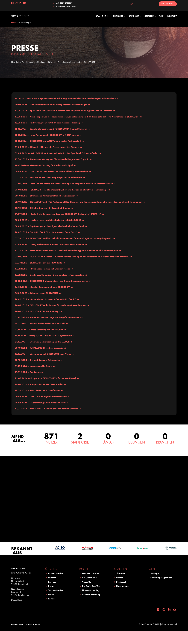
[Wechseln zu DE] (131, 4)
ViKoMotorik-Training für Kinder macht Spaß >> (45, 165)
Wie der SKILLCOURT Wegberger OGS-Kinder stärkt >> (50, 177)
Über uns (133, 16)
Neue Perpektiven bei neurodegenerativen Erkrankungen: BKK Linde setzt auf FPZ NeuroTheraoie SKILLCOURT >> (79, 116)
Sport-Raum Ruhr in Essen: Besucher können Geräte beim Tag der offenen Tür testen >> (65, 110)
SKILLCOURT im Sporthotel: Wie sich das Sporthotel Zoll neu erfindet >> (58, 153)
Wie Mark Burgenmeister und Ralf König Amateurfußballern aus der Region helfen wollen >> (66, 98)
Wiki (161, 16)
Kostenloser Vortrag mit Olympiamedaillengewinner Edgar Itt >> (53, 159)
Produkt (118, 16)
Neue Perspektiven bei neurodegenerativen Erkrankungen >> (52, 104)
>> (49, 122)
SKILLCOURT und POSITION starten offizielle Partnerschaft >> (53, 171)
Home (13, 22)
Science (149, 16)
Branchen (101, 16)
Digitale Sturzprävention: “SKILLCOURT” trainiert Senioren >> (52, 128)
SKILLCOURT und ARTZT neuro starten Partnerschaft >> (49, 140)
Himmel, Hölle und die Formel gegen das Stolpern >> (48, 147)
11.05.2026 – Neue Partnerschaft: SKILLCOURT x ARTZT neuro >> (48, 135)
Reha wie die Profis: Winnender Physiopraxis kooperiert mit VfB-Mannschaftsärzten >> (65, 183)
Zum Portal (167, 3)
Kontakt (172, 16)
